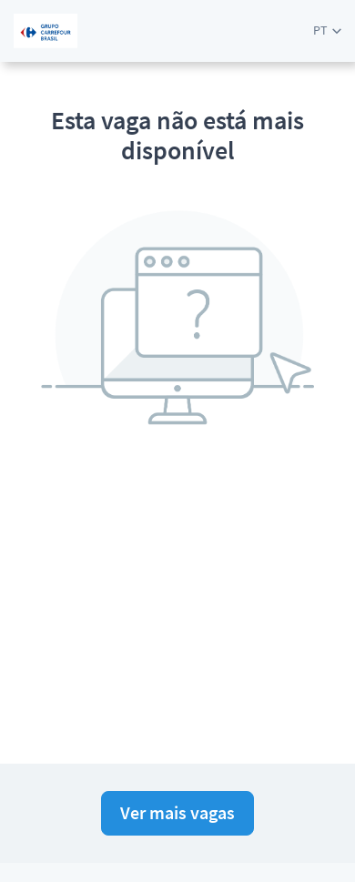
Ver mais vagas (177, 812)
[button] (327, 30)
